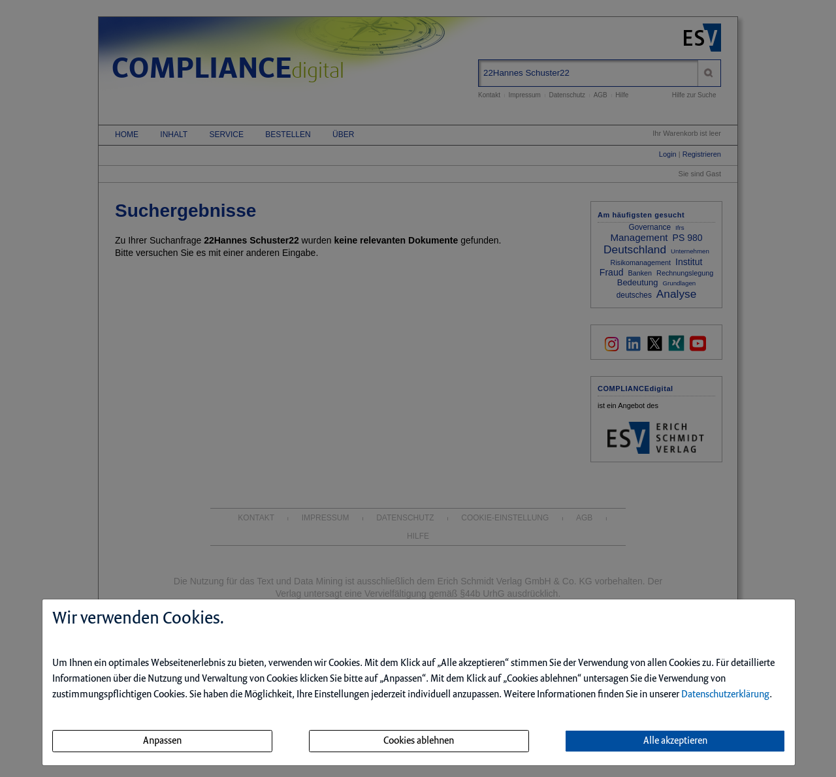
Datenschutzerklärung (725, 695)
